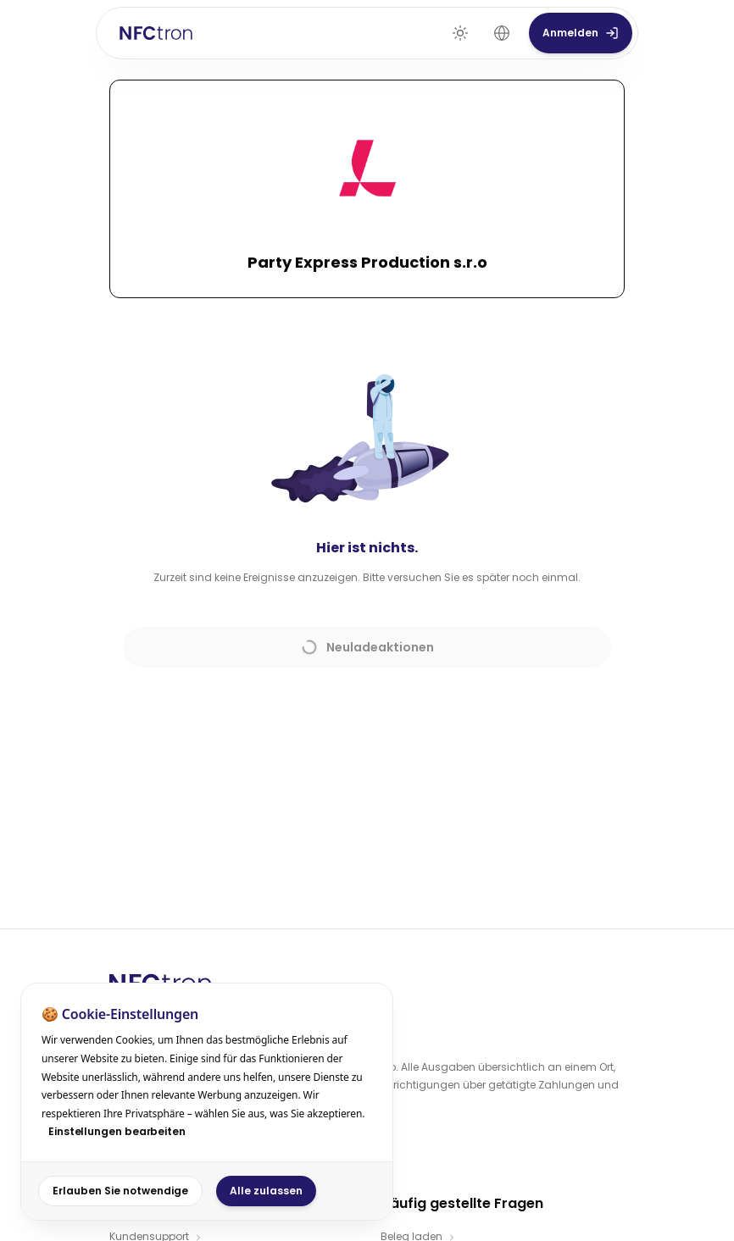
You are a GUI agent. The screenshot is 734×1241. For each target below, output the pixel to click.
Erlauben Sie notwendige (120, 1190)
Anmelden (580, 32)
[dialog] (206, 1102)
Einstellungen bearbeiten (117, 1131)
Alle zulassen (266, 1190)
